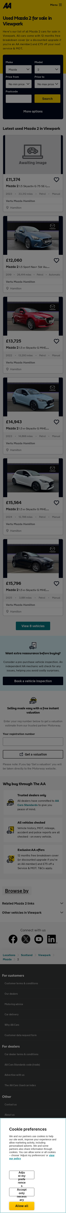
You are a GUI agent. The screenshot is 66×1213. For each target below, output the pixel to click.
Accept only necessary (22, 1192)
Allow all (21, 1206)
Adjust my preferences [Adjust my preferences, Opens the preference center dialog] (22, 1175)
